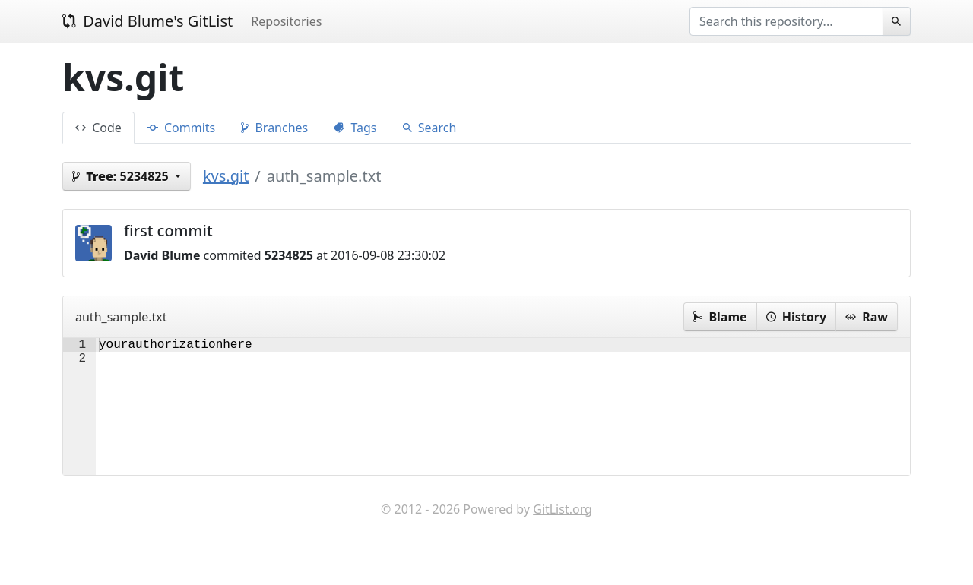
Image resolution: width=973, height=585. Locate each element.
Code (98, 127)
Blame (719, 316)
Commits (181, 127)
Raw (866, 316)
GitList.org (562, 539)
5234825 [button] (122, 176)
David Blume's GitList (147, 21)
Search (430, 127)
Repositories (286, 21)
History (796, 316)
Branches (274, 127)
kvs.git (226, 176)
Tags (355, 127)
